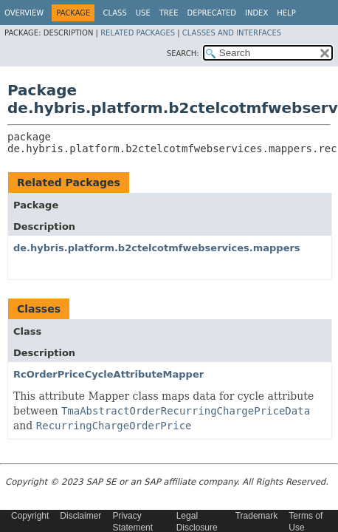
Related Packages (137, 33)
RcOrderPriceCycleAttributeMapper (108, 374)
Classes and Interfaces (231, 33)
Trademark (256, 516)
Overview (24, 13)
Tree (169, 13)
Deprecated (211, 13)
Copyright (30, 516)
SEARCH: (183, 54)
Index (256, 13)
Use (143, 13)
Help (286, 13)
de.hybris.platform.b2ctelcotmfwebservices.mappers (156, 247)
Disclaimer (80, 516)
